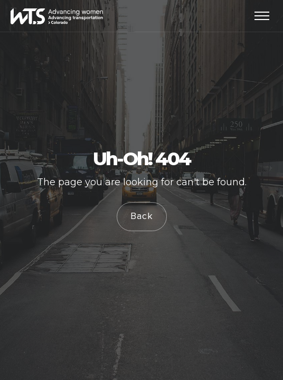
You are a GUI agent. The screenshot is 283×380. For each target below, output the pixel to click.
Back (141, 216)
